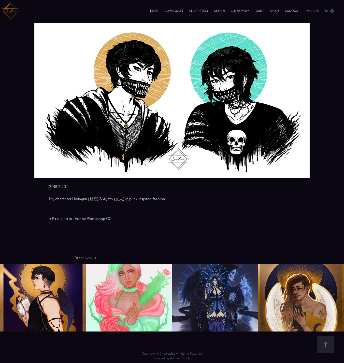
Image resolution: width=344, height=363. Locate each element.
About (274, 11)
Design (219, 11)
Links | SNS (311, 11)
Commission (174, 11)
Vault (260, 11)
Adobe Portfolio (180, 358)
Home (154, 11)
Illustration (198, 11)
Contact (291, 11)
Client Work (240, 11)
